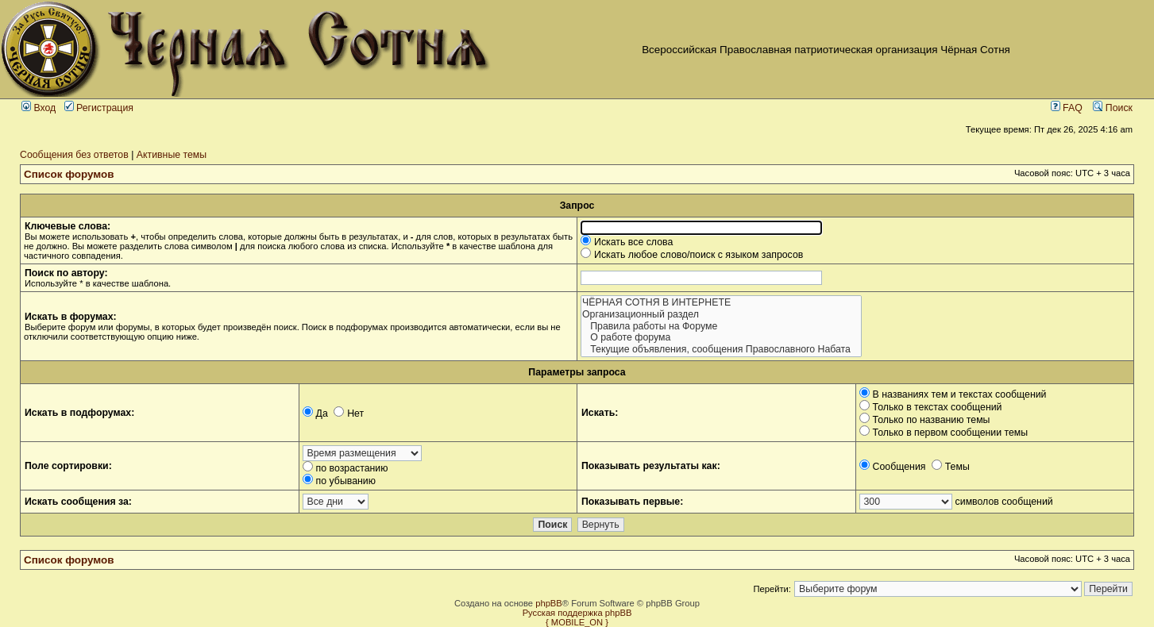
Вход (38, 107)
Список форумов (69, 174)
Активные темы (171, 154)
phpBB (548, 603)
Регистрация (98, 107)
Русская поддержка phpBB (577, 612)
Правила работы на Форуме (721, 327)
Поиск (1113, 107)
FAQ (1067, 107)
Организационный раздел (721, 315)
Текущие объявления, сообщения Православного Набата (721, 350)
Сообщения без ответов (74, 154)
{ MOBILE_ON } (577, 622)
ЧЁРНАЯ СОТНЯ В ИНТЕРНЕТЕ (721, 303)
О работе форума (721, 338)
